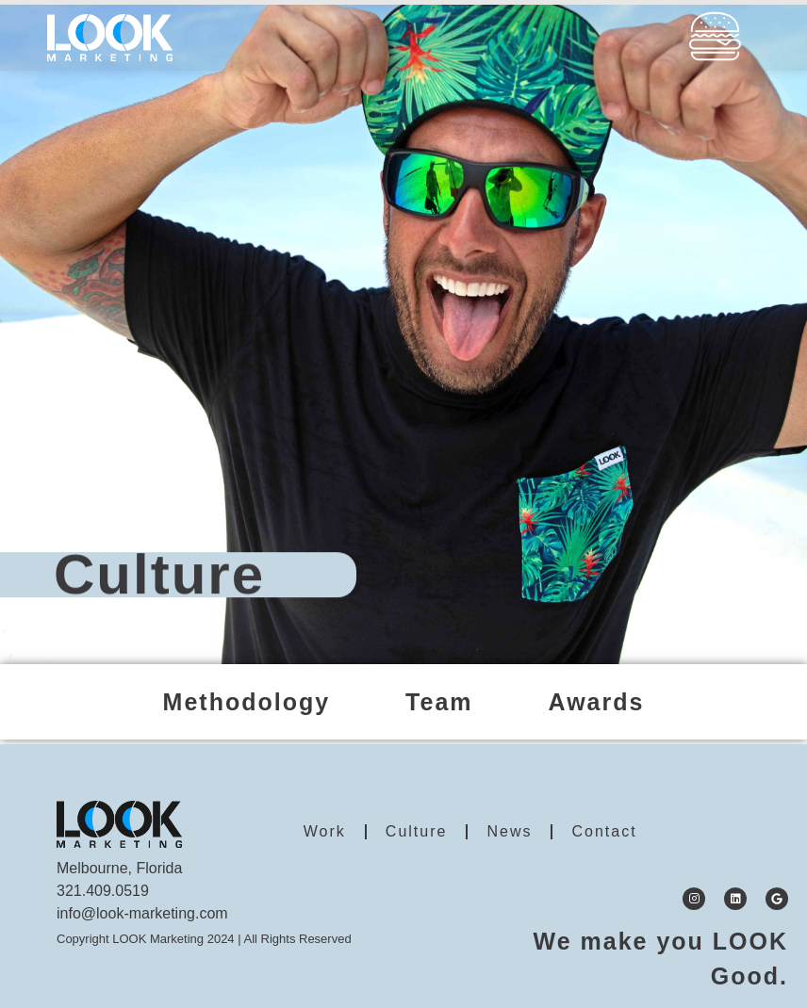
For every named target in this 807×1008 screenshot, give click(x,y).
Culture (417, 831)
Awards (597, 702)
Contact (603, 831)
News (509, 831)
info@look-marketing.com (142, 913)
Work (325, 831)
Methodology (247, 702)
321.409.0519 (103, 891)
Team (438, 702)
